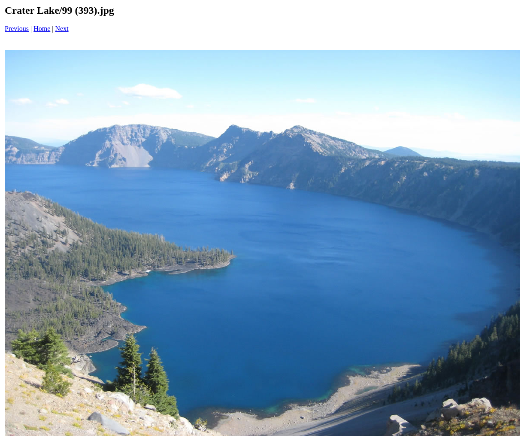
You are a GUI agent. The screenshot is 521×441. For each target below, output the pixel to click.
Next (62, 28)
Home (41, 28)
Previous (17, 28)
